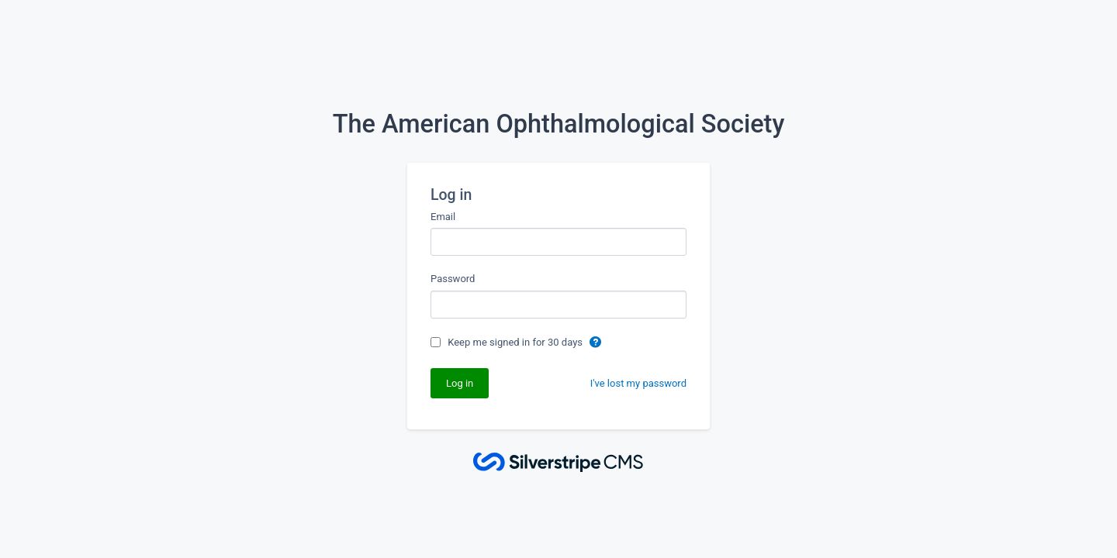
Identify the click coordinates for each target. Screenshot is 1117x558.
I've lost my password (638, 383)
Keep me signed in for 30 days (516, 342)
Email (443, 216)
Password (453, 278)
